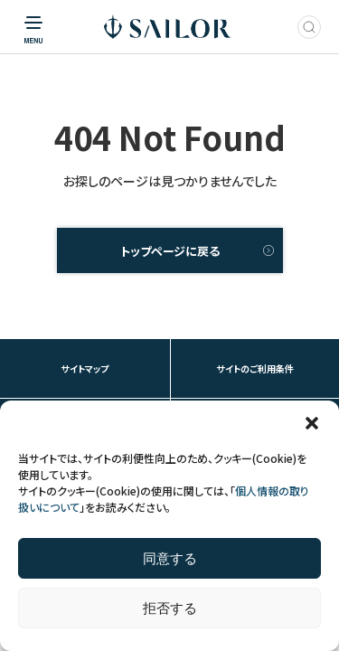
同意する (170, 558)
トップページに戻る (170, 250)
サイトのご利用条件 (255, 368)
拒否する (170, 608)
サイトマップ (84, 368)
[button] (312, 423)
